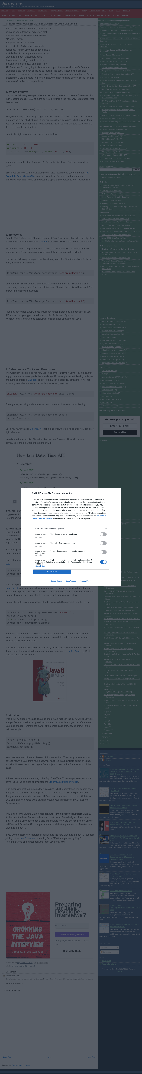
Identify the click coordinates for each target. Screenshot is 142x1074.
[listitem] (71, 528)
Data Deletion (56, 581)
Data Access (71, 581)
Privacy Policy (85, 581)
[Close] (116, 493)
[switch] (103, 534)
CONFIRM (52, 572)
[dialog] (71, 537)
